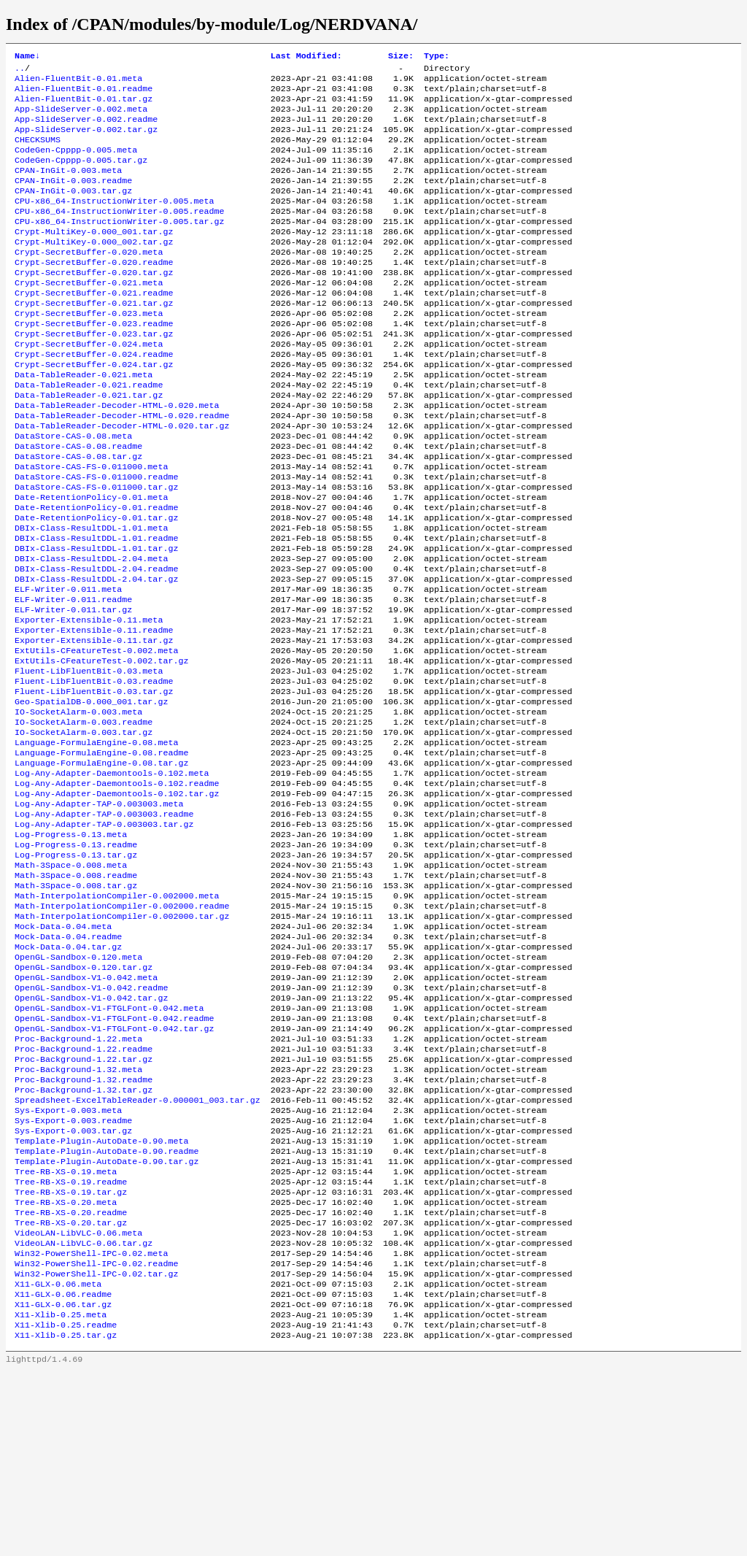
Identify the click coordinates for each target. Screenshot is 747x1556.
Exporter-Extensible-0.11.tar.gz (94, 725)
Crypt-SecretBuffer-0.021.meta (89, 316)
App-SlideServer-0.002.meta (81, 117)
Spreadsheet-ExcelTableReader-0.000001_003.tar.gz (137, 1250)
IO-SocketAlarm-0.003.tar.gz (83, 830)
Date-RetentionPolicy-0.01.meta (91, 561)
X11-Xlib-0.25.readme (66, 1507)
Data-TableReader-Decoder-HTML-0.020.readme (122, 468)
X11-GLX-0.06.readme (63, 1472)
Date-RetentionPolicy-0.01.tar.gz (96, 584)
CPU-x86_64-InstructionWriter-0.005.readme (120, 234)
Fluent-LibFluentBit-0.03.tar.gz (94, 783)
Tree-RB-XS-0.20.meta (66, 1367)
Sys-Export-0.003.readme (73, 1273)
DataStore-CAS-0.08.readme (78, 503)
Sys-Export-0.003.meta (68, 1262)
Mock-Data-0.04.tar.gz (68, 1075)
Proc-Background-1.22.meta (78, 1180)
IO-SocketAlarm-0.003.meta (78, 806)
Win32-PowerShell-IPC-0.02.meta (91, 1425)
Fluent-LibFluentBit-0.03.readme (94, 771)
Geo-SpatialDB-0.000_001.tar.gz (91, 795)
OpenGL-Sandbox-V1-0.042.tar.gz (91, 1133)
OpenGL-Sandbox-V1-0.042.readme (91, 1122)
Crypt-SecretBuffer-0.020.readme (94, 293)
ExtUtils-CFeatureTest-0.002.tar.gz (101, 748)
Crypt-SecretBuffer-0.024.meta (89, 386)
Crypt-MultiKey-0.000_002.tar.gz (94, 269)
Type (436, 57)
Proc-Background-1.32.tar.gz (83, 1238)
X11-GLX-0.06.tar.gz (63, 1484)
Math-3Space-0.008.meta (71, 981)
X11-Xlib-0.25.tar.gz (66, 1519)
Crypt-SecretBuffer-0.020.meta (89, 281)
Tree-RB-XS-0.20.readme (71, 1378)
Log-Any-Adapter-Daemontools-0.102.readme (117, 888)
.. (20, 71)
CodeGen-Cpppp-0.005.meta (76, 164)
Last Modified (306, 57)
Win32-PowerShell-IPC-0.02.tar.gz (96, 1449)
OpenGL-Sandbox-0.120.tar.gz (83, 1098)
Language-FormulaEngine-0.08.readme (101, 853)
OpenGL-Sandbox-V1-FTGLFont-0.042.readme (114, 1157)
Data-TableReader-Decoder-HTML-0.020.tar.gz (122, 479)
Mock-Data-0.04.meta (63, 1052)
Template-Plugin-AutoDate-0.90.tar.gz (106, 1320)
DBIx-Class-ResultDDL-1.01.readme (96, 608)
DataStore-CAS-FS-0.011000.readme (96, 538)
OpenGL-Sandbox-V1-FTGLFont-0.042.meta (109, 1145)
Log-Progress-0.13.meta (71, 946)
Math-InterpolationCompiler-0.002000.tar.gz (122, 1040)
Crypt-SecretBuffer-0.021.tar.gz (94, 339)
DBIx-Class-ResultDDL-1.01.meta (91, 596)
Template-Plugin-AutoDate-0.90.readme (106, 1308)
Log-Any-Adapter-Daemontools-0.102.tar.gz (117, 900)
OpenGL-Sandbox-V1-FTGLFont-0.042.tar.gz (114, 1168)
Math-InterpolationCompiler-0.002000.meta (117, 1016)
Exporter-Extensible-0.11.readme (94, 713)
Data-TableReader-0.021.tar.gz (89, 444)
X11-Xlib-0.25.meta (61, 1495)
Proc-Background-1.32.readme (83, 1227)
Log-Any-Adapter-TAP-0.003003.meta (99, 911)
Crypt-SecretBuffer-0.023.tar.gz (94, 374)
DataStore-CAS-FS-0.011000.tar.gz (96, 549)
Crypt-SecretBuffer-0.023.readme (94, 363)
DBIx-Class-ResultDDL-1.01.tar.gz (96, 619)
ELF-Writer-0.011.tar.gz (73, 690)
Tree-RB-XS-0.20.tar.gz (71, 1390)
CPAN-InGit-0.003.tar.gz (73, 211)
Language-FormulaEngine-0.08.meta (96, 841)
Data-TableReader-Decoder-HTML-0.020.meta (117, 456)
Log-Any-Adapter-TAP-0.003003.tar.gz (104, 935)
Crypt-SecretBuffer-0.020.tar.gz (94, 304)
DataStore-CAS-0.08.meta (73, 491)
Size (401, 57)
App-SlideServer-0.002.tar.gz (86, 141)
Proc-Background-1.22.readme (83, 1192)
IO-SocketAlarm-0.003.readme (83, 818)
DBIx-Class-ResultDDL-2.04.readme (96, 643)
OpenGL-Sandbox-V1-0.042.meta (86, 1110)
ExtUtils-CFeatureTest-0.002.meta (96, 736)
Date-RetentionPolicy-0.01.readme (96, 573)
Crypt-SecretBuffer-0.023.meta (89, 351)
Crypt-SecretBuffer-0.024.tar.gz (94, 409)
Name (27, 57)
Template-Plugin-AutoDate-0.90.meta (101, 1297)
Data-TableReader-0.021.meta (83, 421)
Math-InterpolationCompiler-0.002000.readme (122, 1028)
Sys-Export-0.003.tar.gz (73, 1285)
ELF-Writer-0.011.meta (68, 666)
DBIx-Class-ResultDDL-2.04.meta (91, 631)
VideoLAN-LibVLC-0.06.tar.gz (83, 1414)
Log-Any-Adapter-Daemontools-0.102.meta (112, 876)
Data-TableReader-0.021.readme (89, 433)
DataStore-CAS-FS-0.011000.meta (91, 526)
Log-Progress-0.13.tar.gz (76, 970)
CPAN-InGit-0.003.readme (73, 199)
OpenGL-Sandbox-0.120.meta (78, 1087)
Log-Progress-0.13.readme (76, 958)
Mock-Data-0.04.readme (68, 1063)
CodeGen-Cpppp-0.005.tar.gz (81, 176)
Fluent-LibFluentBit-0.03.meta (89, 760)
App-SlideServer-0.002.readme (86, 129)
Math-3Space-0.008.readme (76, 993)
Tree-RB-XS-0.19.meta (66, 1332)
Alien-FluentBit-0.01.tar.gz (83, 106)
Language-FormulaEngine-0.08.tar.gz (101, 865)
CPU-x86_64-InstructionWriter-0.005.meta (114, 222)
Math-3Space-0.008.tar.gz (76, 1005)
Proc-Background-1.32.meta (78, 1215)
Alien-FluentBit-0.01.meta (78, 82)
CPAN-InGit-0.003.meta (68, 187)
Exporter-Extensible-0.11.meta (89, 701)
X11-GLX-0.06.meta (58, 1460)
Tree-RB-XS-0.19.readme (71, 1343)
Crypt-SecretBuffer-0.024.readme (94, 398)
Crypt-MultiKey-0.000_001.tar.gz (94, 257)
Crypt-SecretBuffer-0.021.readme (94, 328)
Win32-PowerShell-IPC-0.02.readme (96, 1437)
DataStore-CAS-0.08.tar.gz (78, 514)
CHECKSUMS (38, 152)
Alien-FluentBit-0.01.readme (83, 94)
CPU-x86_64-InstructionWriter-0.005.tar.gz (120, 246)
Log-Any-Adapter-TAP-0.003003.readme (104, 923)
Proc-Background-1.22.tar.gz (83, 1203)
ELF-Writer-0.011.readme (73, 678)
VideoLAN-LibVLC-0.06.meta (78, 1402)
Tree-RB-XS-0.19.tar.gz (71, 1355)
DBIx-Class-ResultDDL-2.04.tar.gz (96, 654)
